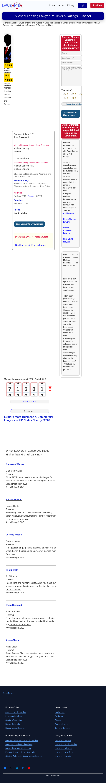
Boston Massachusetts (14, 728)
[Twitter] (11, 767)
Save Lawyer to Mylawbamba (29, 224)
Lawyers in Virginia (63, 756)
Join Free (97, 5)
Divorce (58, 720)
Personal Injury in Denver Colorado (20, 752)
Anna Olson (12, 640)
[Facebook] (5, 767)
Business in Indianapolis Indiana (18, 744)
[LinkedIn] (23, 767)
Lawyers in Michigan (63, 748)
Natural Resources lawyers (67, 230)
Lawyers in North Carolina (66, 744)
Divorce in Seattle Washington (18, 748)
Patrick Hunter (14, 499)
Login (82, 5)
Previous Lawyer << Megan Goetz (31, 237)
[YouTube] (29, 767)
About (61, 5)
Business (59, 716)
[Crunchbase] (17, 767)
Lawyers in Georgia (63, 740)
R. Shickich (12, 570)
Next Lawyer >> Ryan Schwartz (30, 245)
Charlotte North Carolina (15, 712)
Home (52, 5)
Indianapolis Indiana (13, 716)
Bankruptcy (59, 712)
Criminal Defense (62, 728)
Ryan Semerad (14, 605)
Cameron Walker (15, 464)
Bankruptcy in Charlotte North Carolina (21, 740)
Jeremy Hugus (14, 534)
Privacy (70, 5)
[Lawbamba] (12, 5)
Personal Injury (61, 724)
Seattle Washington (13, 720)
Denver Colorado (12, 724)
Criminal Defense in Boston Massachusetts (23, 756)
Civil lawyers (68, 213)
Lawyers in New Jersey (64, 752)
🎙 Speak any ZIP (30, 411)
